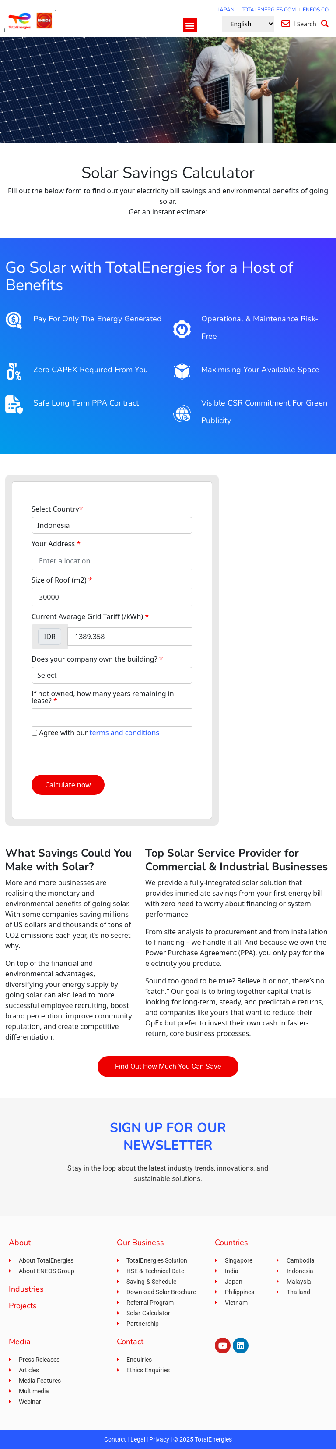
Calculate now (68, 785)
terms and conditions (124, 732)
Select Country (57, 509)
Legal (137, 1439)
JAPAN (226, 9)
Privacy (159, 1439)
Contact (115, 1439)
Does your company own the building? (97, 658)
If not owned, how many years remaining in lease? (103, 697)
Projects (23, 1305)
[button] (190, 25)
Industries (26, 1289)
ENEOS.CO (316, 9)
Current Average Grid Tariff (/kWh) (90, 616)
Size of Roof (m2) (62, 580)
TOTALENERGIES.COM (269, 9)
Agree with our (99, 732)
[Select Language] (248, 24)
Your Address (56, 543)
